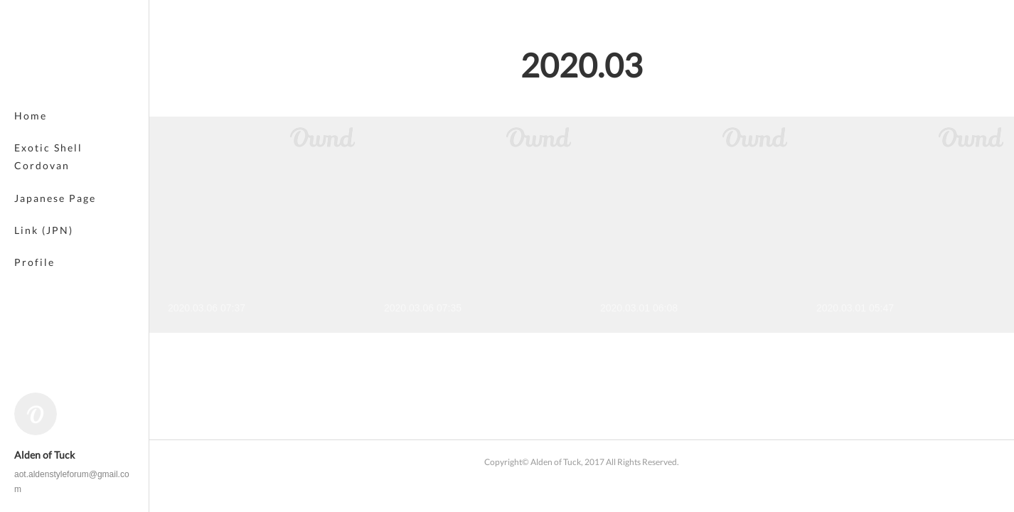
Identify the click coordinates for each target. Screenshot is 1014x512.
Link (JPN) (43, 230)
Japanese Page (55, 198)
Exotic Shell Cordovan (48, 156)
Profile (34, 262)
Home (30, 116)
